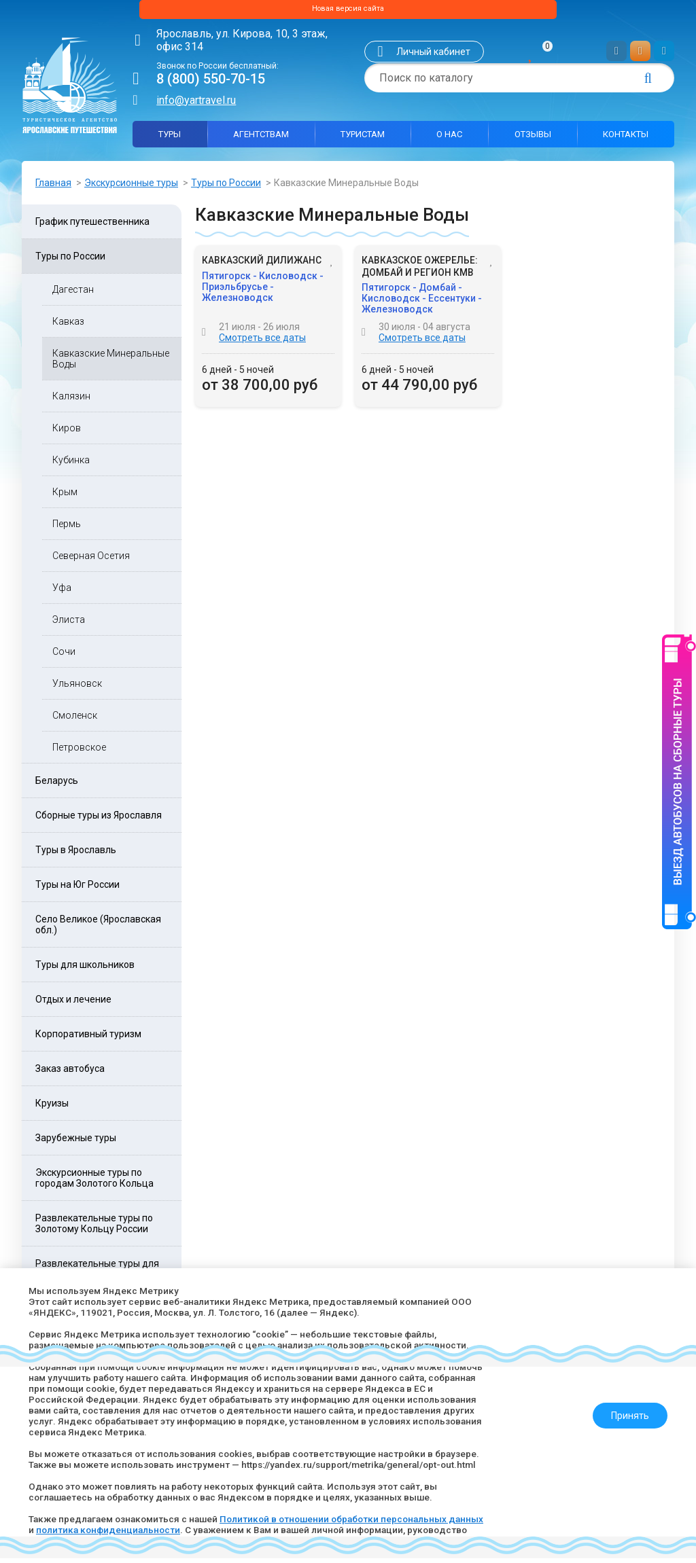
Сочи (63, 656)
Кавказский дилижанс (262, 265)
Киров (66, 432)
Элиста (68, 624)
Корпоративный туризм (88, 1038)
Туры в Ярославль (75, 854)
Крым (64, 496)
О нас (449, 138)
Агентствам (261, 138)
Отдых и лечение (73, 1004)
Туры (169, 138)
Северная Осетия (91, 560)
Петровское (79, 752)
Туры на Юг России (77, 889)
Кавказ (68, 326)
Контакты (625, 138)
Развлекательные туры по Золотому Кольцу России (94, 1228)
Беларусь (56, 785)
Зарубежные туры (75, 1142)
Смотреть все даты (262, 343)
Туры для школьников (85, 969)
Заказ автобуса (70, 1073)
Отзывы (533, 138)
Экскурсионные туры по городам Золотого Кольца (94, 1182)
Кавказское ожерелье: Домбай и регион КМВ (420, 271)
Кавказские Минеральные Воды (110, 363)
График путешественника (92, 226)
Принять (625, 1410)
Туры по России (226, 186)
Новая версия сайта (348, 11)
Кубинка (71, 464)
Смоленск (74, 720)
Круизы (52, 1107)
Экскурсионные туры (131, 186)
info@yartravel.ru (196, 104)
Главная (53, 186)
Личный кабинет (433, 56)
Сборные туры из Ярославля (98, 819)
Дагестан (73, 294)
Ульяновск (77, 688)
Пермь (66, 528)
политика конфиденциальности (148, 1529)
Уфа (61, 592)
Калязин (71, 400)
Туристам (363, 138)
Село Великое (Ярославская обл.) (98, 929)
